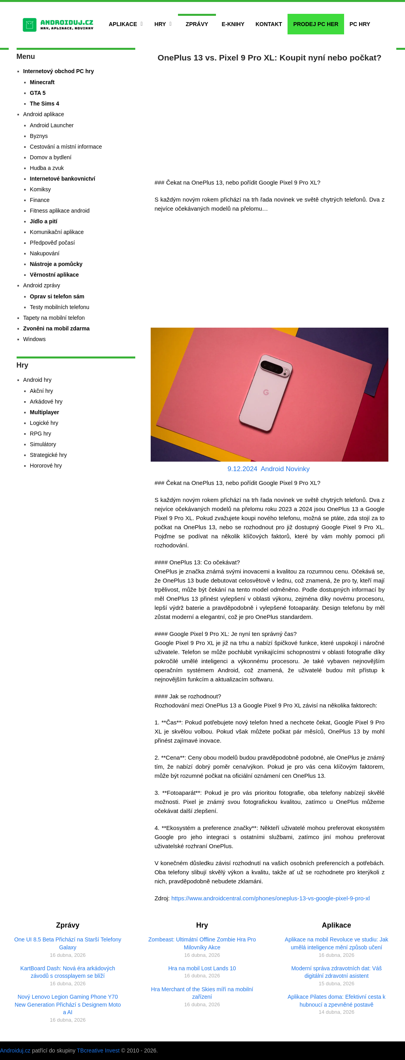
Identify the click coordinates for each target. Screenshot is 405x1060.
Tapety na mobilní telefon (54, 318)
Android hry (37, 380)
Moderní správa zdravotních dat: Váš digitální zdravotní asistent (336, 972)
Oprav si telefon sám (57, 296)
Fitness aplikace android (60, 210)
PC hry (360, 24)
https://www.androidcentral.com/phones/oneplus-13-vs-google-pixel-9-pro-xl (270, 898)
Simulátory (43, 444)
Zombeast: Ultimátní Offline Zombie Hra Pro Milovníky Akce (202, 943)
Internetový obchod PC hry (58, 71)
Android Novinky (285, 469)
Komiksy (40, 189)
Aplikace (123, 24)
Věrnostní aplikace (54, 275)
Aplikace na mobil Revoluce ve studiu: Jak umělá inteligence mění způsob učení (336, 943)
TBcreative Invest (98, 1050)
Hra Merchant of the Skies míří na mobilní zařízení (202, 993)
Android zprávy (41, 285)
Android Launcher (52, 125)
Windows (34, 339)
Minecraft (42, 82)
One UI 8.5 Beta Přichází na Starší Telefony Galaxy (67, 943)
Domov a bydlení (51, 157)
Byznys (39, 136)
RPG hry (40, 433)
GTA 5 (38, 93)
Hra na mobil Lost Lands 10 (202, 968)
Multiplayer (44, 412)
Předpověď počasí (52, 243)
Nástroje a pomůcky (56, 264)
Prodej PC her (315, 24)
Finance (40, 200)
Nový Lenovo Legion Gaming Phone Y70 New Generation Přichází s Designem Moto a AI (68, 1004)
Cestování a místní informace (66, 146)
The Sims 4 (44, 103)
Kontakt (268, 24)
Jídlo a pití (43, 221)
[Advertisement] (270, 118)
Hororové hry (46, 465)
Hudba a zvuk (47, 168)
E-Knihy (232, 24)
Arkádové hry (46, 401)
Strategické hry (48, 455)
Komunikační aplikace (57, 232)
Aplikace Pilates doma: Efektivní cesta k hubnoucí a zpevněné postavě (336, 1001)
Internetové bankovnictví (62, 178)
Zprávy (197, 24)
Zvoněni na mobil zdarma (56, 328)
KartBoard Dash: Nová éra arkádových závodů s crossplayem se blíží (67, 972)
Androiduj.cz (15, 1050)
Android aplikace (43, 114)
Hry (160, 24)
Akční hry (41, 391)
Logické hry (44, 423)
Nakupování (45, 253)
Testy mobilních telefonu (59, 307)
